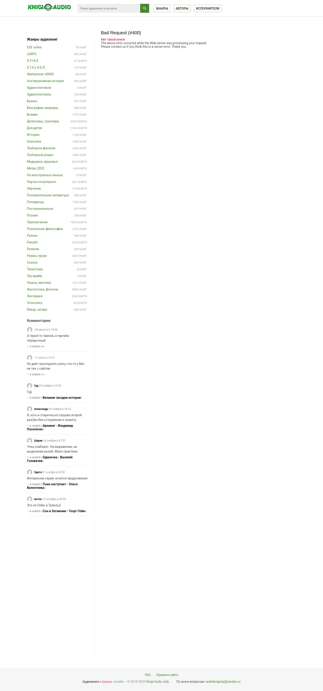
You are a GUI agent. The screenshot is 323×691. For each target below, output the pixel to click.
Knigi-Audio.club (157, 681)
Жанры (162, 8)
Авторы (182, 8)
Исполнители (207, 8)
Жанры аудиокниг (42, 39)
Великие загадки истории (62, 397)
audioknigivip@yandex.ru (223, 681)
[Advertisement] (60, 589)
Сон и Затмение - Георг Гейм (64, 511)
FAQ (148, 675)
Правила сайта (167, 675)
